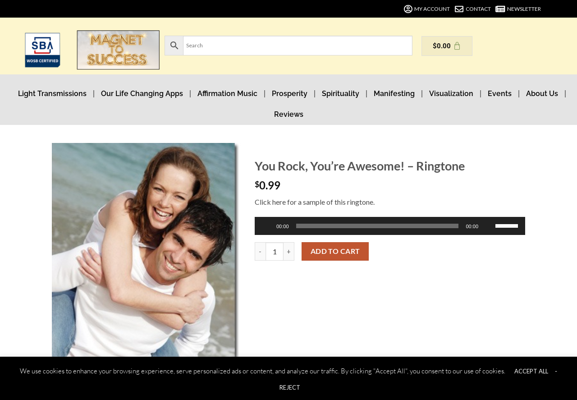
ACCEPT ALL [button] (531, 371)
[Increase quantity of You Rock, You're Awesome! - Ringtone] (289, 251)
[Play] (267, 225)
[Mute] (489, 225)
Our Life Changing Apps (142, 93)
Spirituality (340, 93)
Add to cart (335, 251)
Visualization (451, 93)
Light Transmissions (52, 93)
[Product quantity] (275, 251)
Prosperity (289, 93)
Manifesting (394, 93)
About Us (542, 93)
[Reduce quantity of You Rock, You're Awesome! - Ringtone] (260, 251)
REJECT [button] (289, 387)
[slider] (377, 226)
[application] (390, 226)
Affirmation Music (227, 93)
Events (500, 93)
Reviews (288, 114)
